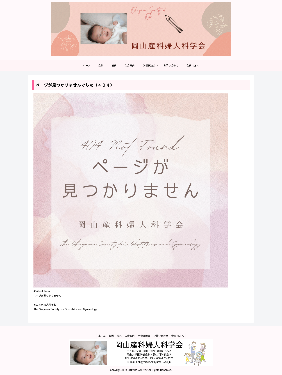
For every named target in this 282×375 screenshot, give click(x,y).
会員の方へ (180, 335)
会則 (109, 335)
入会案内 (130, 335)
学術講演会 (144, 335)
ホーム (99, 335)
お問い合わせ (162, 335)
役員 (118, 335)
